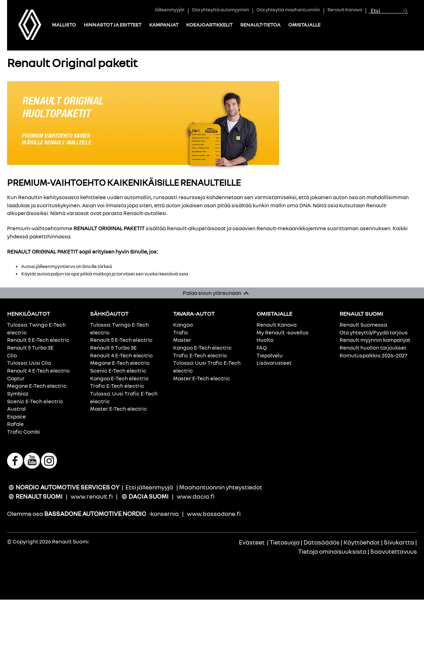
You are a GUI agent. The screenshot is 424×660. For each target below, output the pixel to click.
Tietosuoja (285, 542)
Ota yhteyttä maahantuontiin (288, 10)
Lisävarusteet (274, 362)
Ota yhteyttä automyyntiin (220, 10)
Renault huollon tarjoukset (373, 347)
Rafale (15, 424)
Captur (16, 378)
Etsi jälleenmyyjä (149, 487)
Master (182, 340)
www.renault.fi (92, 496)
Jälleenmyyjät (169, 10)
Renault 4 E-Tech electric (38, 370)
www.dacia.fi (196, 496)
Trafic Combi (23, 431)
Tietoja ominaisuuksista (332, 551)
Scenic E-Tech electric (35, 401)
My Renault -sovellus (282, 332)
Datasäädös (322, 542)
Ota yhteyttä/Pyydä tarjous (374, 332)
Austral (16, 408)
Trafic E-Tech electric (117, 385)
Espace (16, 416)
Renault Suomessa (363, 324)
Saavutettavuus (393, 551)
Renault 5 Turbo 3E (30, 347)
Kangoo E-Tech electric (119, 378)
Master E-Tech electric (118, 408)
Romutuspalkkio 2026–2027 (373, 355)
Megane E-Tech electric (37, 385)
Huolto (265, 340)
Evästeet (252, 542)
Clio (12, 355)
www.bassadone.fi (214, 513)
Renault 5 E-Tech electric (38, 340)
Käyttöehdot (361, 542)
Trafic (180, 332)
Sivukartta (399, 542)
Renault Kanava (345, 10)
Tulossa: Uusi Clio (29, 362)
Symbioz (17, 393)
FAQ (262, 347)
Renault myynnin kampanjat (375, 340)
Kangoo (183, 324)
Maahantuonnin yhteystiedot (220, 487)
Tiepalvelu (270, 355)
